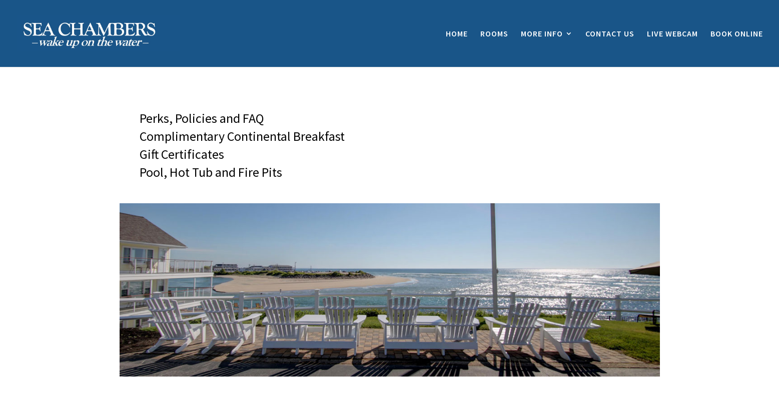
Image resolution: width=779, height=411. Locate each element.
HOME (457, 34)
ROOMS (494, 34)
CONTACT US (609, 34)
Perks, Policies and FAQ (202, 118)
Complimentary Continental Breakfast (242, 136)
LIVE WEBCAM (672, 34)
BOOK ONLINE (736, 34)
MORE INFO (542, 34)
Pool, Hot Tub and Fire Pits (211, 172)
